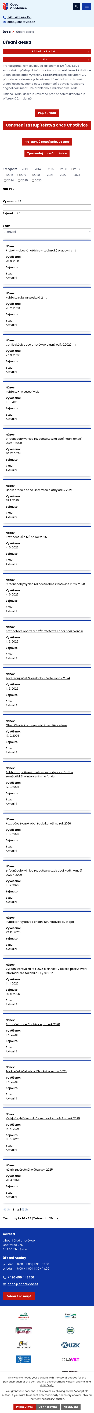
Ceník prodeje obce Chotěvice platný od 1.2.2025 (39, 490)
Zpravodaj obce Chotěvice (47, 153)
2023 (77, 175)
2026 (38, 180)
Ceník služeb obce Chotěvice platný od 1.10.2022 (41, 345)
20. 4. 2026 (13, 1180)
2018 (10, 175)
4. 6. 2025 (12, 547)
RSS (66, 59)
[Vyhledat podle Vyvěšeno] (47, 207)
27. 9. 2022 (13, 355)
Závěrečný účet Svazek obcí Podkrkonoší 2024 (38, 678)
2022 (63, 175)
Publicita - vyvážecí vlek (22, 392)
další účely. (47, 1385)
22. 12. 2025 (13, 932)
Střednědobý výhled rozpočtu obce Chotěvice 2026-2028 (45, 584)
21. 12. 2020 (13, 308)
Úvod (7, 32)
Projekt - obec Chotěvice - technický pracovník (42, 251)
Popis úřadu (47, 113)
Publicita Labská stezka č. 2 (27, 298)
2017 (77, 169)
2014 (38, 169)
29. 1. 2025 (12, 500)
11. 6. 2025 (12, 642)
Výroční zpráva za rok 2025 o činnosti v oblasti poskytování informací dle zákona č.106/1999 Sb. (46, 971)
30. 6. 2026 (13, 994)
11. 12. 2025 (12, 834)
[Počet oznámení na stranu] (53, 1218)
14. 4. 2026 (13, 1129)
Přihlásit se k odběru (61, 51)
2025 (24, 180)
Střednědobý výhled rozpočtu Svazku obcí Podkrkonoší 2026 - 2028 (44, 441)
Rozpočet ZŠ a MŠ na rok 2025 (26, 537)
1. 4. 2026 (12, 1035)
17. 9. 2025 (12, 736)
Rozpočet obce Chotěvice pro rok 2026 (33, 1024)
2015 (51, 169)
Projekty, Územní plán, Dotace (47, 142)
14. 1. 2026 (12, 984)
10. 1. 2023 (12, 402)
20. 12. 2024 (13, 453)
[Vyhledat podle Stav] (47, 231)
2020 (36, 175)
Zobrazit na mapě (19, 1296)
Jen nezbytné (48, 1407)
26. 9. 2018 (12, 261)
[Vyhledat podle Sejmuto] (47, 219)
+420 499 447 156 (19, 17)
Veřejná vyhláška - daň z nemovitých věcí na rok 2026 (43, 1118)
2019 (23, 175)
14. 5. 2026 (12, 1139)
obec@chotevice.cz (21, 22)
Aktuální (11, 278)
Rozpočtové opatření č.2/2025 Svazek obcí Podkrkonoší (44, 631)
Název (9, 189)
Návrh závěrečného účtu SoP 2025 (29, 1170)
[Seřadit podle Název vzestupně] (16, 188)
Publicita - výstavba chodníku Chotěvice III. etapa (40, 922)
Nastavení (71, 1407)
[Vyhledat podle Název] (47, 195)
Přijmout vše (24, 1407)
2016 (64, 169)
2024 (10, 180)
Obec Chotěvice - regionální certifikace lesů (36, 725)
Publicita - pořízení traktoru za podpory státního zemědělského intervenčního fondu (39, 774)
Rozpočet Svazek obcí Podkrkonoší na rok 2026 (38, 824)
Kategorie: (10, 169)
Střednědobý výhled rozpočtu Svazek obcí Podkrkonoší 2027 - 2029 (44, 873)
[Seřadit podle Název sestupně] (16, 189)
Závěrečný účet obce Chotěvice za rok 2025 (36, 1071)
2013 (25, 169)
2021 (50, 175)
